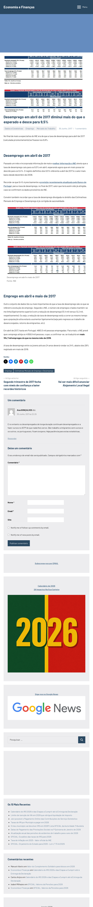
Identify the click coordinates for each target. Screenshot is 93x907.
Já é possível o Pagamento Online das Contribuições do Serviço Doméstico (44, 819)
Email (11, 511)
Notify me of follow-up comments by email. (30, 528)
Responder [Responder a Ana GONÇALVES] (12, 438)
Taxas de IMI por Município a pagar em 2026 (30, 822)
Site (9, 520)
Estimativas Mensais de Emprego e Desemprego (34, 371)
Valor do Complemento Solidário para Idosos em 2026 (51, 866)
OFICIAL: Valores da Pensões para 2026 (45, 884)
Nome (11, 502)
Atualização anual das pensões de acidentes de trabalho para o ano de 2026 (44, 833)
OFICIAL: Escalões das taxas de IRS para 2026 (31, 837)
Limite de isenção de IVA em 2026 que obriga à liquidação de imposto (41, 815)
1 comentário (81, 128)
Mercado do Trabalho (46, 128)
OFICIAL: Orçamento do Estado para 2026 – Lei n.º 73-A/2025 (38, 844)
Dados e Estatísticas (14, 128)
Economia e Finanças (20, 7)
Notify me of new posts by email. (25, 535)
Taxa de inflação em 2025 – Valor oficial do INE (31, 840)
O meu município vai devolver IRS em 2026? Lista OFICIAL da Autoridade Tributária (47, 826)
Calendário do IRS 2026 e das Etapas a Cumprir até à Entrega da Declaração (44, 811)
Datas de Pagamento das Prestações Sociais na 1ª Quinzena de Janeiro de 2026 (46, 829)
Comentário (13, 462)
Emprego (30, 128)
